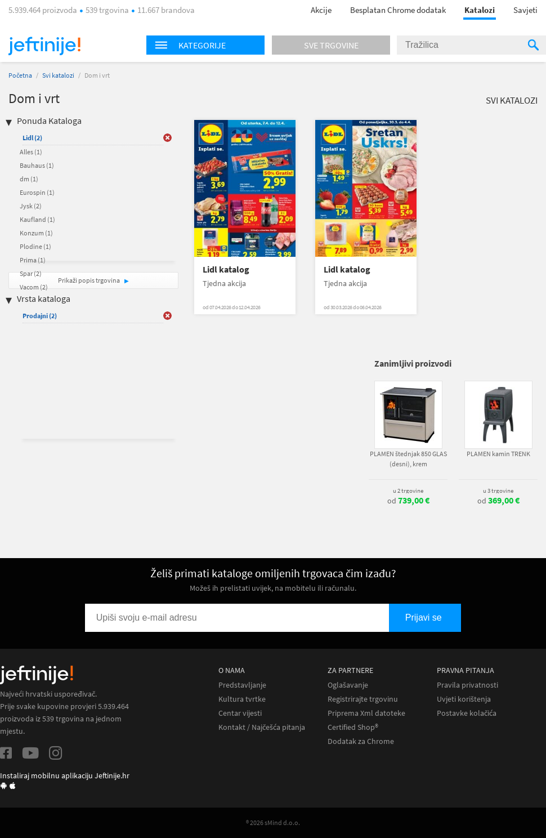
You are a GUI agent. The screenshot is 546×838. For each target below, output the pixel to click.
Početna (20, 75)
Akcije (321, 10)
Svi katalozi (58, 75)
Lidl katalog (226, 269)
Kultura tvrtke (242, 699)
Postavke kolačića (466, 713)
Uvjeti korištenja (464, 699)
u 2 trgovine (408, 490)
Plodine (35, 246)
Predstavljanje (242, 685)
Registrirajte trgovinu (363, 699)
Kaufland (37, 219)
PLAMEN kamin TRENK (498, 453)
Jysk (31, 206)
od (408, 501)
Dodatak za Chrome (361, 741)
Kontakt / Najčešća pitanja (261, 727)
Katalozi (479, 10)
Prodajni (40, 315)
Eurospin (37, 192)
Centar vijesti (240, 713)
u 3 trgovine (498, 490)
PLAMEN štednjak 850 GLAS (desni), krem (408, 458)
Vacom (34, 287)
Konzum (36, 233)
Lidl (32, 137)
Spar (31, 273)
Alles (31, 152)
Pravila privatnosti (467, 685)
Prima (33, 260)
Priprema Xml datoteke (366, 713)
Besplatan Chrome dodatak (398, 10)
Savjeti (525, 10)
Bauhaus (37, 165)
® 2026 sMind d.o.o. (273, 822)
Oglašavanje (348, 685)
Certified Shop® (353, 727)
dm (29, 179)
